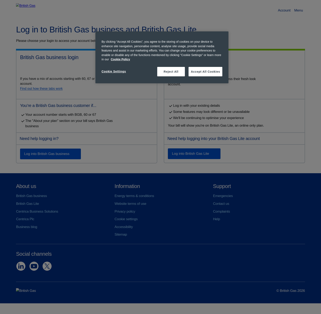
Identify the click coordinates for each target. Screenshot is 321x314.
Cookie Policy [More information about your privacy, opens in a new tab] (120, 59)
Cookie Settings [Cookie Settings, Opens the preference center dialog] (114, 71)
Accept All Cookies (205, 71)
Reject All (171, 71)
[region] (161, 57)
